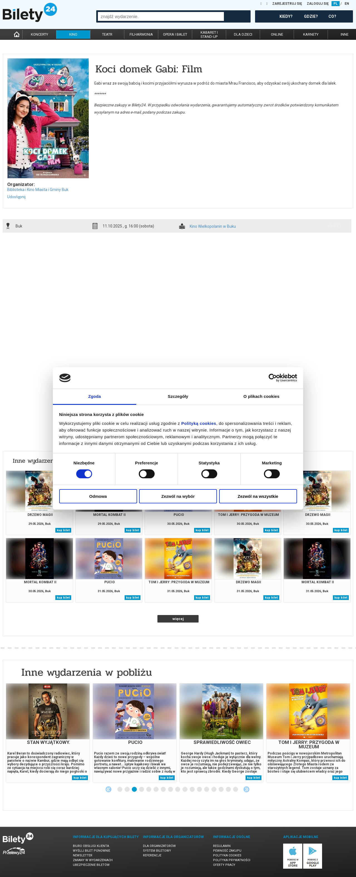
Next (246, 789)
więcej (178, 619)
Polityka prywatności (231, 860)
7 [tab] (163, 789)
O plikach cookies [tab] (261, 396)
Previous (108, 789)
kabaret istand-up (209, 34)
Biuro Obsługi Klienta (91, 846)
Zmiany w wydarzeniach (93, 860)
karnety (310, 34)
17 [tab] (236, 789)
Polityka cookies (227, 855)
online (277, 34)
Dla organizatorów (159, 846)
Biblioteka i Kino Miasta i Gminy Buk (37, 189)
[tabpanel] (48, 733)
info (334, 226)
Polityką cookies (198, 423)
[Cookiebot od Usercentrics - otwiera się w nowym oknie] (272, 378)
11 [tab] (192, 789)
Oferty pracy (224, 865)
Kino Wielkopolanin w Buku (213, 226)
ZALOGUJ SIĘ (318, 4)
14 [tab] (214, 789)
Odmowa (98, 496)
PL (335, 4)
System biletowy (157, 850)
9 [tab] (178, 789)
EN (347, 4)
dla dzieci (243, 34)
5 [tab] (149, 789)
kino (73, 34)
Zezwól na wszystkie (258, 496)
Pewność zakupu (227, 850)
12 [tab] (199, 789)
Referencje (152, 855)
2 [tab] (127, 789)
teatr (107, 34)
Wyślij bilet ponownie (91, 850)
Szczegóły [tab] (178, 396)
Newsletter (82, 855)
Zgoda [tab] (94, 396)
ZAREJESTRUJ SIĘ (287, 4)
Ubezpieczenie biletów (91, 865)
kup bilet (63, 530)
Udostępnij (16, 197)
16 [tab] (228, 789)
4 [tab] (142, 789)
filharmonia (141, 34)
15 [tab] (221, 789)
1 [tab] (120, 789)
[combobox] (161, 16)
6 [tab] (156, 789)
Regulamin (222, 846)
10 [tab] (185, 789)
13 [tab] (207, 789)
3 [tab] (134, 789)
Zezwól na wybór (178, 496)
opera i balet (175, 34)
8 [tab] (171, 789)
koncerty (39, 34)
